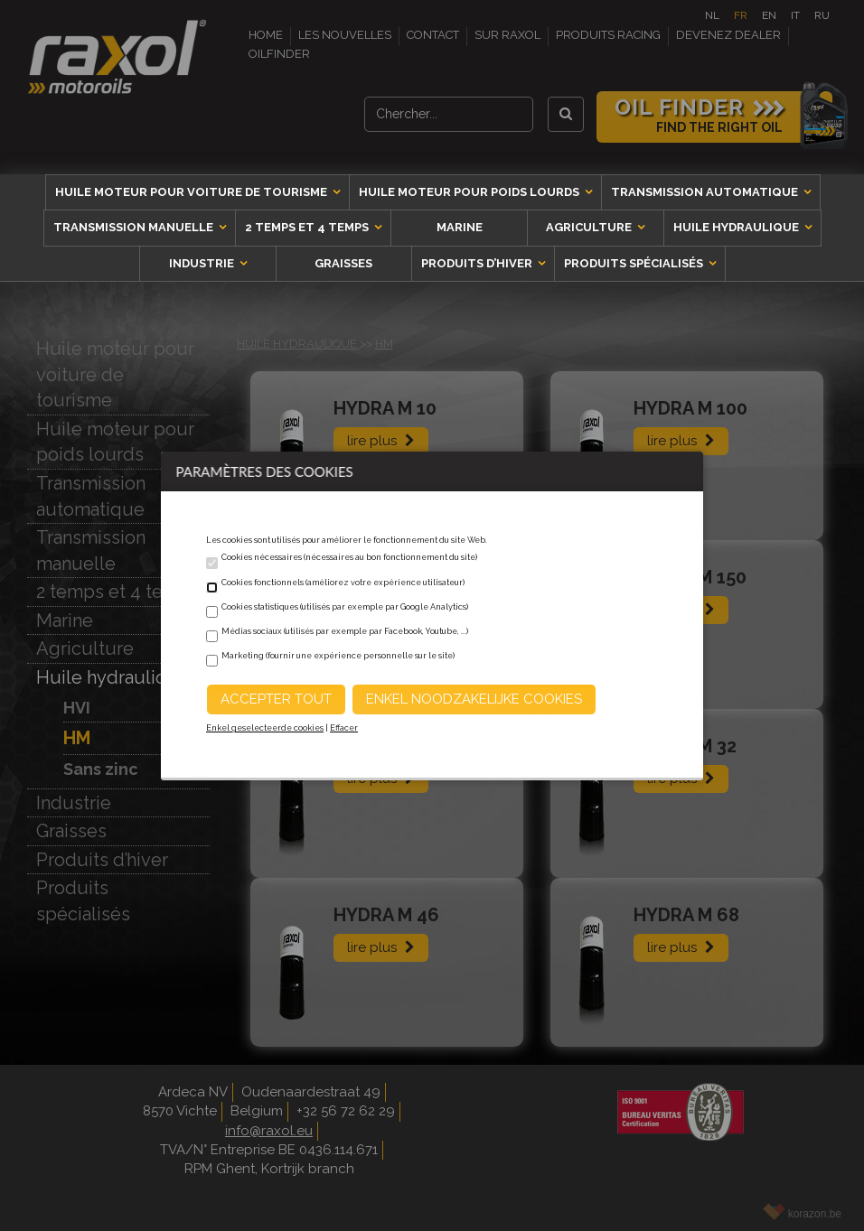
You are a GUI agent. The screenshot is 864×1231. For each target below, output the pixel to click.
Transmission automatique (706, 192)
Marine (460, 227)
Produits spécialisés (635, 263)
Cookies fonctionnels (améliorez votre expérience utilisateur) (343, 582)
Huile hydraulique (737, 227)
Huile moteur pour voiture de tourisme (192, 192)
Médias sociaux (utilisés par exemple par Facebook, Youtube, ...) (344, 631)
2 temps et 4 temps (308, 227)
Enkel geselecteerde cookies (265, 727)
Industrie (203, 263)
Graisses (343, 263)
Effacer (344, 727)
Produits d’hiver (478, 263)
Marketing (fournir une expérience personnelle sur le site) (338, 655)
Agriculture (590, 227)
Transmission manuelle (134, 227)
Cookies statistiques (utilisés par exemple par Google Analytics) (344, 606)
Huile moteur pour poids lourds (470, 192)
